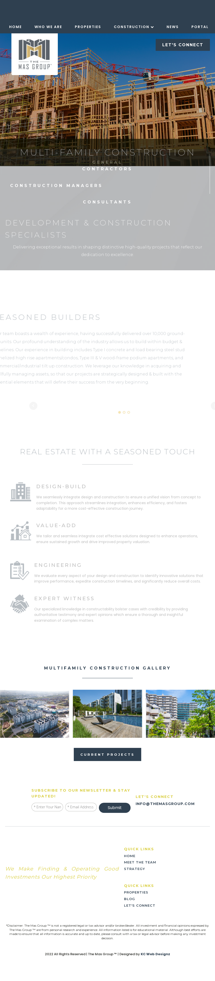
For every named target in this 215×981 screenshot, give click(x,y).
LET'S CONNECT (182, 44)
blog (129, 899)
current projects (107, 754)
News (173, 26)
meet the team (140, 862)
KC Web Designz (155, 954)
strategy (134, 869)
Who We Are (48, 26)
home (129, 856)
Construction (134, 26)
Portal (200, 26)
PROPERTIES (136, 892)
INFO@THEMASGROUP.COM (165, 803)
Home (15, 26)
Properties (88, 26)
